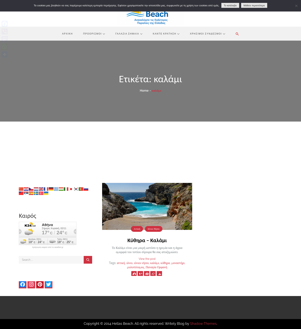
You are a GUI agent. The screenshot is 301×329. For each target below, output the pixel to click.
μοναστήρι (178, 263)
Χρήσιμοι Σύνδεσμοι (207, 33)
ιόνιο (130, 263)
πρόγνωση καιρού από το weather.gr (47, 247)
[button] (237, 33)
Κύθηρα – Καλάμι (147, 240)
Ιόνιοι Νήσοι (154, 229)
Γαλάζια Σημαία (128, 33)
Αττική (137, 229)
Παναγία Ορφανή (156, 267)
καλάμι (154, 263)
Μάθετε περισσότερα (254, 5)
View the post (147, 258)
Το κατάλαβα (230, 5)
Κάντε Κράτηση (166, 33)
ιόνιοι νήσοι (141, 263)
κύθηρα (165, 263)
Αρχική (67, 33)
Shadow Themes (203, 324)
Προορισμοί (94, 33)
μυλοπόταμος (135, 267)
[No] (296, 6)
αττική (121, 263)
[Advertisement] (150, 150)
